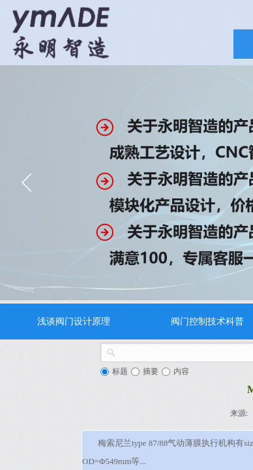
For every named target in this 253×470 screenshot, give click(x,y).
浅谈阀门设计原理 (73, 321)
